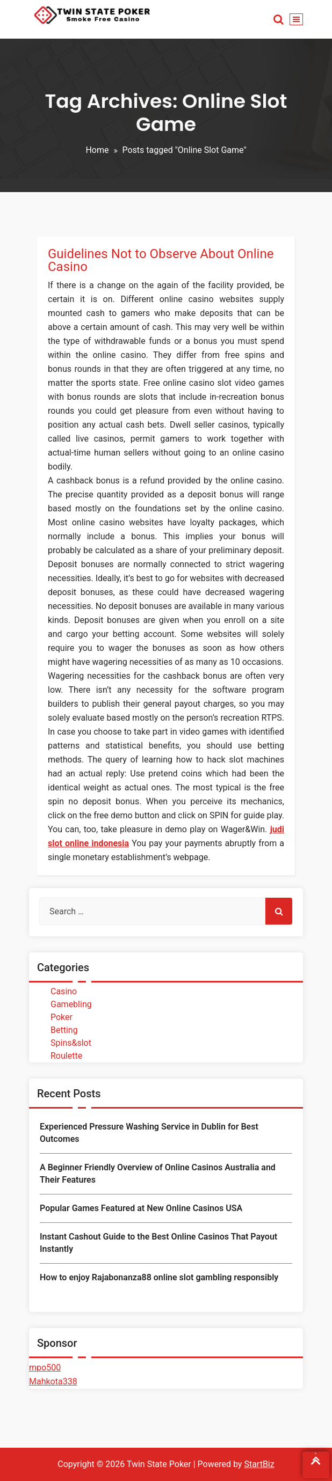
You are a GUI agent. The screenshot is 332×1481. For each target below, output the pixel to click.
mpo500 (45, 1367)
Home (97, 150)
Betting (64, 1030)
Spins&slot (70, 1043)
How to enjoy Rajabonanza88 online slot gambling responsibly (159, 1277)
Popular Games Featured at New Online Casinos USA (141, 1208)
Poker (61, 1017)
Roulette (66, 1056)
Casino (63, 991)
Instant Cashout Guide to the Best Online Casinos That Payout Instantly (158, 1242)
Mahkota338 (53, 1381)
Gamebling (71, 1004)
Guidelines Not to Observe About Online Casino (160, 260)
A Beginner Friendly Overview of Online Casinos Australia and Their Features (158, 1173)
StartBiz (259, 1464)
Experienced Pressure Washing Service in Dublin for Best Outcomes (149, 1132)
